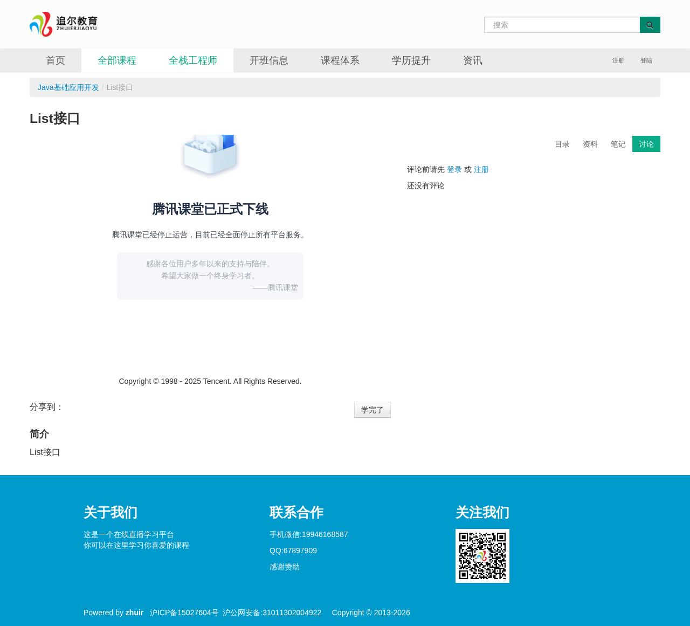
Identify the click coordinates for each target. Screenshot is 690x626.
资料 (590, 144)
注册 (618, 60)
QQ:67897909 (293, 550)
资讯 (472, 60)
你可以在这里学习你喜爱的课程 (136, 545)
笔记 (618, 144)
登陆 (646, 60)
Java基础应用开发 (68, 87)
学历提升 (411, 60)
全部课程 (117, 60)
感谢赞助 (285, 566)
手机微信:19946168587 (309, 534)
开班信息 (269, 60)
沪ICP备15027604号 (184, 612)
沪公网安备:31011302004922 (272, 612)
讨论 (646, 144)
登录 (454, 169)
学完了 (372, 409)
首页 (55, 60)
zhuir (134, 612)
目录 (562, 144)
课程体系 (340, 60)
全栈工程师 (193, 60)
